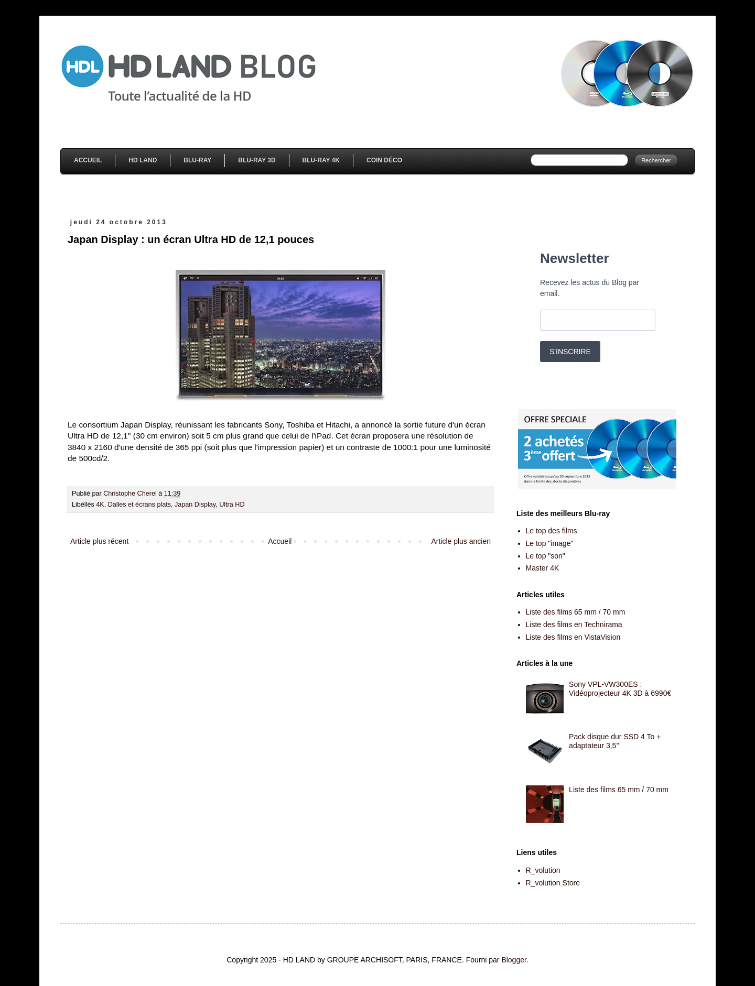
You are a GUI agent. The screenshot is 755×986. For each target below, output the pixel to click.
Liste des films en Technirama (574, 624)
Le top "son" (545, 556)
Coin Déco (384, 160)
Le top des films (551, 531)
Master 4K (542, 568)
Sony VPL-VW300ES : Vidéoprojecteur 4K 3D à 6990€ (620, 688)
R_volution (543, 870)
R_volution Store (553, 883)
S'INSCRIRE (570, 351)
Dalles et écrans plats (139, 504)
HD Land (142, 160)
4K (100, 504)
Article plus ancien (461, 541)
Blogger (513, 960)
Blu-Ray (197, 160)
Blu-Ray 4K (321, 160)
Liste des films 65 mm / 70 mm (575, 612)
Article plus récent (99, 541)
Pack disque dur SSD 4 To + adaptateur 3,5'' (615, 741)
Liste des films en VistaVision (573, 637)
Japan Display (195, 504)
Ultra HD (231, 504)
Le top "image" (550, 543)
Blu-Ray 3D (256, 160)
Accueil (88, 160)
